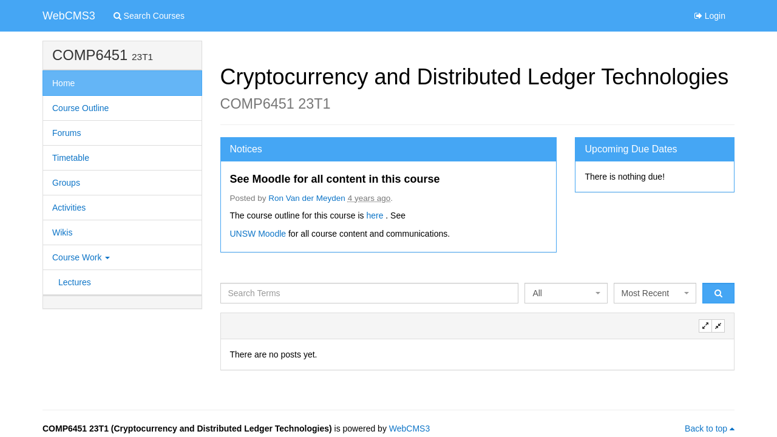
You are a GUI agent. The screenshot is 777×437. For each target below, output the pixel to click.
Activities (69, 207)
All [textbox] (537, 293)
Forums (66, 133)
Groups (66, 183)
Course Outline (80, 108)
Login (709, 16)
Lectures (74, 282)
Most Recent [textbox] (646, 293)
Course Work (81, 257)
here (375, 215)
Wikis (62, 232)
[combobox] (565, 293)
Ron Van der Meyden (306, 198)
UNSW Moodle (259, 234)
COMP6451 (89, 55)
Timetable (70, 158)
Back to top (710, 428)
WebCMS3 (68, 16)
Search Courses (149, 16)
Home (63, 83)
